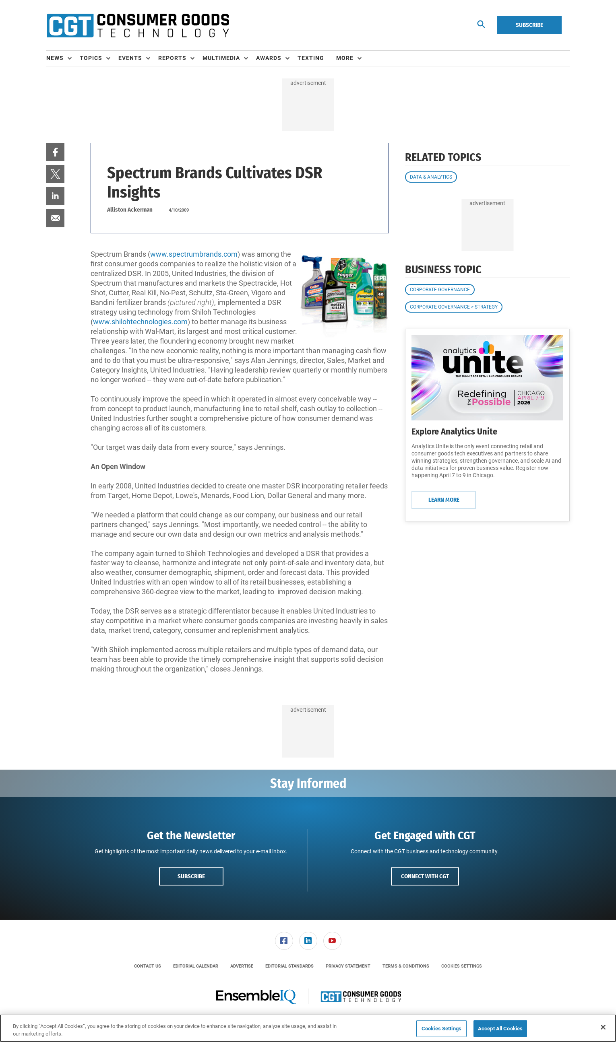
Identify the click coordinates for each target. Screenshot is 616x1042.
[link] (55, 152)
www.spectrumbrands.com (194, 254)
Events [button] (130, 58)
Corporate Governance (440, 289)
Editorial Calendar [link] (195, 966)
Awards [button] (268, 58)
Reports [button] (172, 58)
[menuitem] (63, 58)
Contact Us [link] (147, 966)
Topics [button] (91, 58)
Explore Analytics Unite (454, 431)
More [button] (344, 58)
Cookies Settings (461, 966)
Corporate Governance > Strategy (454, 307)
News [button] (55, 58)
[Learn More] (487, 377)
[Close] (603, 1027)
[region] (308, 1028)
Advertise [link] (241, 966)
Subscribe (529, 25)
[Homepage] (137, 25)
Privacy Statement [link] (348, 966)
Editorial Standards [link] (289, 966)
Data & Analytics (431, 177)
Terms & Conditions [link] (405, 966)
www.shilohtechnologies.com (140, 321)
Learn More (443, 499)
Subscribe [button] (191, 876)
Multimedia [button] (221, 58)
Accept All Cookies (500, 1029)
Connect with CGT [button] (425, 876)
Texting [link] (311, 58)
